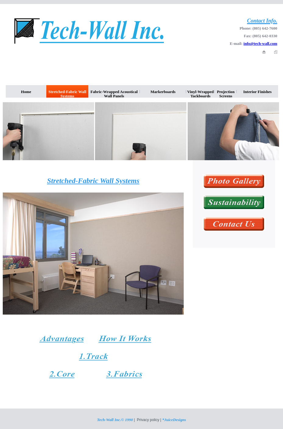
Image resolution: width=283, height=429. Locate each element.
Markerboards (162, 91)
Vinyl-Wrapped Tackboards (200, 93)
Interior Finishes (257, 91)
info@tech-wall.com (260, 43)
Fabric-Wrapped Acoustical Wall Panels (114, 93)
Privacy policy (148, 420)
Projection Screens (226, 93)
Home (26, 91)
